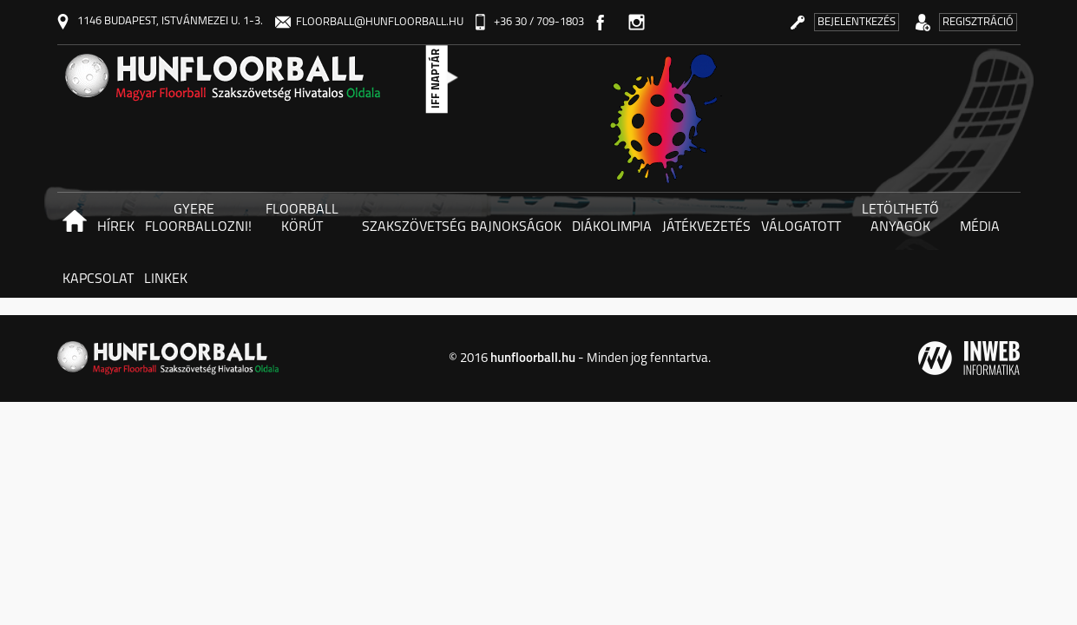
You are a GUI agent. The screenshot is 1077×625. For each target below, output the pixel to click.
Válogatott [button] (801, 227)
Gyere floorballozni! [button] (196, 218)
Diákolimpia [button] (612, 227)
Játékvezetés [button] (706, 227)
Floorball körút (302, 218)
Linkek (165, 279)
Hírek (116, 227)
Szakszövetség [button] (413, 227)
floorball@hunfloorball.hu (369, 22)
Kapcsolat (98, 279)
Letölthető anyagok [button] (900, 218)
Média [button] (980, 227)
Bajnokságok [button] (515, 227)
